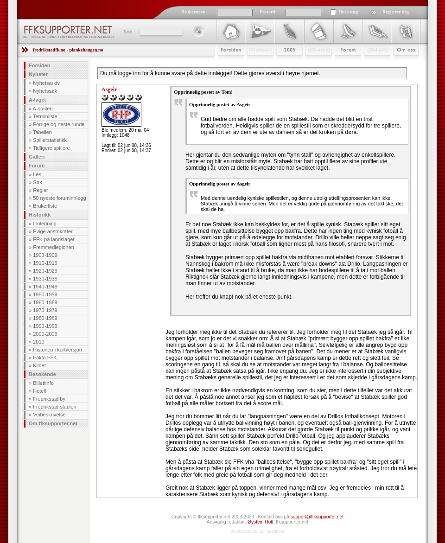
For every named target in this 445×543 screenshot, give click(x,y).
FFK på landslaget (53, 239)
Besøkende (42, 374)
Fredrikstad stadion (54, 406)
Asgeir (109, 89)
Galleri (370, 63)
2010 (38, 342)
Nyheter (38, 74)
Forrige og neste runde (58, 124)
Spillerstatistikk (50, 140)
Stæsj (311, 63)
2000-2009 (45, 334)
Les (37, 174)
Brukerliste (45, 206)
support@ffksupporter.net (317, 516)
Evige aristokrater (53, 231)
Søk (127, 31)
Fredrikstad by (49, 399)
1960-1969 (45, 302)
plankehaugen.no (86, 49)
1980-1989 (45, 318)
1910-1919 (45, 263)
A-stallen (43, 108)
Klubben (256, 63)
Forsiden (227, 63)
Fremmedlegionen (53, 247)
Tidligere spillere (51, 148)
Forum (341, 63)
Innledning (45, 223)
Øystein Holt (260, 521)
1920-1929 (45, 271)
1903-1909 (45, 255)
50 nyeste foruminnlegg (59, 198)
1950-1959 (45, 294)
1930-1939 (45, 278)
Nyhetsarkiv (46, 83)
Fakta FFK (45, 357)
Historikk (40, 214)
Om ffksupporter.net (53, 423)
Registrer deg (395, 11)
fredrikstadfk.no (49, 49)
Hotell (39, 391)
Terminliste (45, 116)
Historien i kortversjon (57, 349)
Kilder (39, 365)
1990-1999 (45, 326)
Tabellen (42, 132)
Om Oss (402, 63)
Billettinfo (43, 383)
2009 (281, 63)
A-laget (37, 99)
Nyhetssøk (45, 91)
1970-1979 (45, 310)
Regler (40, 190)
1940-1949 (45, 286)
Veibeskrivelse (49, 414)
